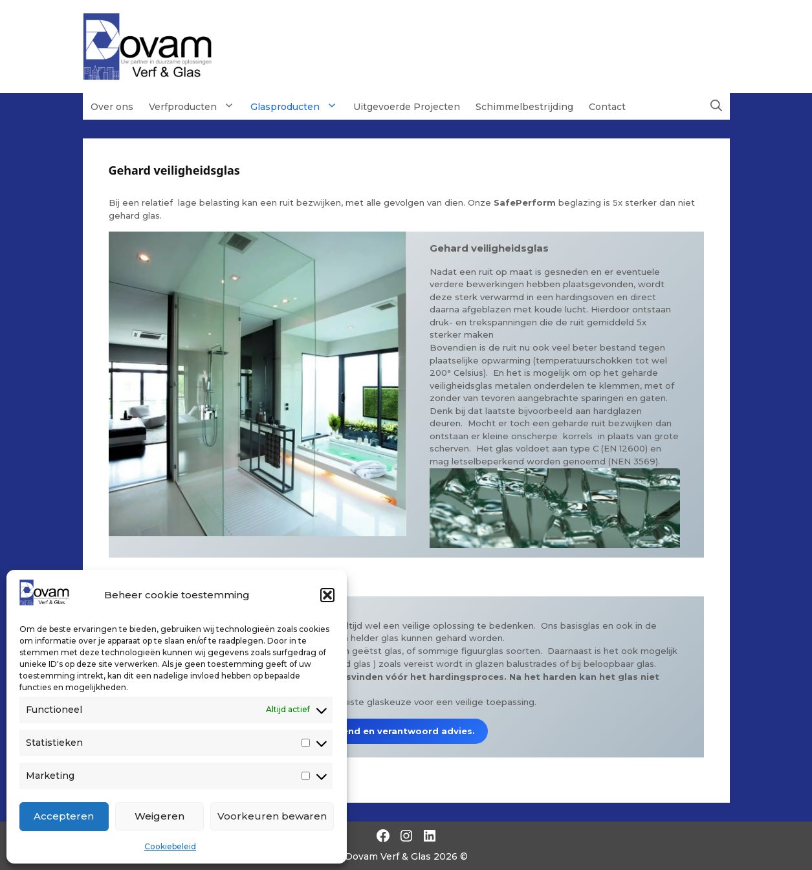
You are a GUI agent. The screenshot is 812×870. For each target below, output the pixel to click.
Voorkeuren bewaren (272, 816)
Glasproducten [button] (298, 106)
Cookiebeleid (170, 846)
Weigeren (159, 816)
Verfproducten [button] (196, 106)
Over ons (112, 107)
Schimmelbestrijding (524, 107)
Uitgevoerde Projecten (406, 107)
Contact (607, 107)
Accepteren (64, 816)
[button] (327, 595)
